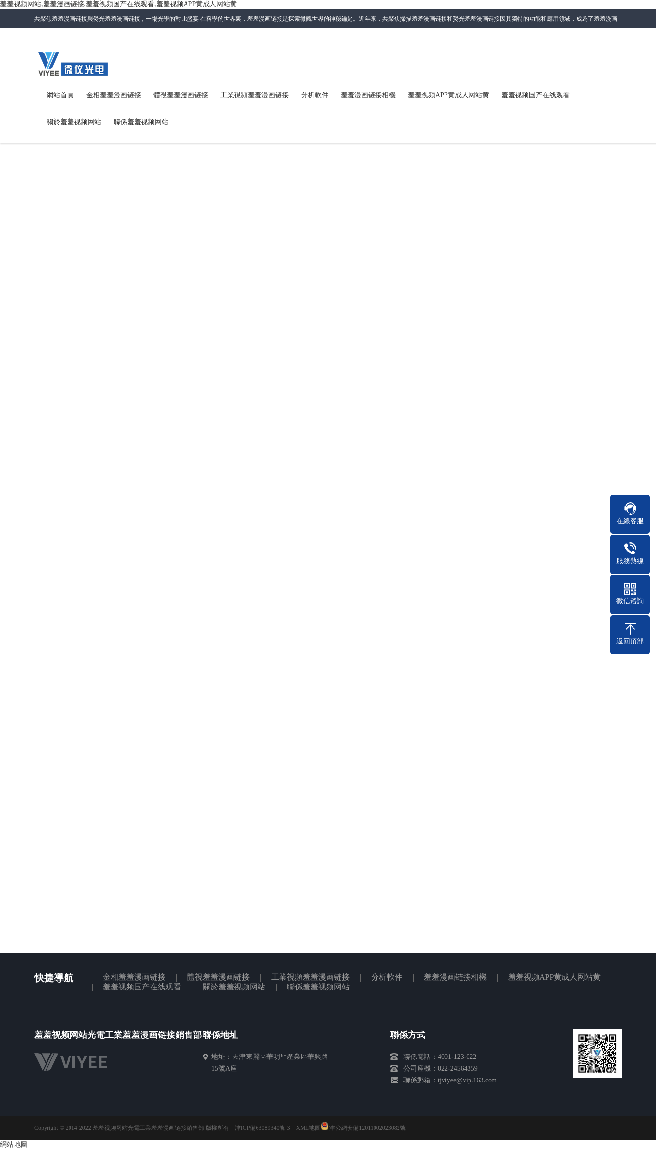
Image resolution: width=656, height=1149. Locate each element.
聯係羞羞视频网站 (544, 57)
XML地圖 (308, 1128)
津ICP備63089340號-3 (262, 1128)
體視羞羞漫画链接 (218, 977)
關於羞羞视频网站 (234, 987)
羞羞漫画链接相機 (455, 977)
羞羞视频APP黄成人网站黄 (554, 977)
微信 (486, 61)
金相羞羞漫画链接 (134, 977)
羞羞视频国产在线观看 (142, 987)
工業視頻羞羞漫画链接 (310, 977)
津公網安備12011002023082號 (363, 1128)
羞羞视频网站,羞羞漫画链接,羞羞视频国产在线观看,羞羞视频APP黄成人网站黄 (118, 4)
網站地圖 (610, 57)
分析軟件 (386, 977)
